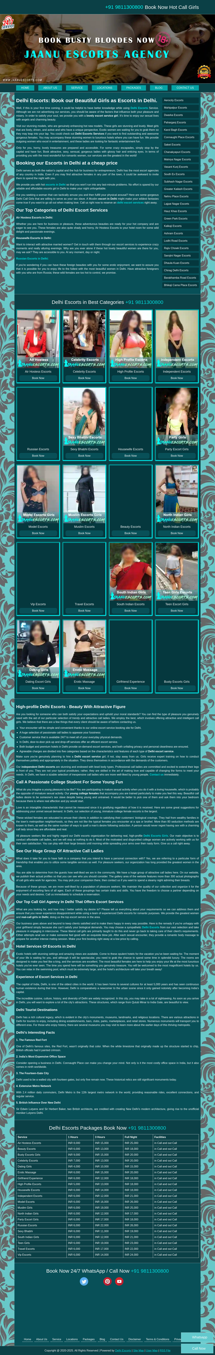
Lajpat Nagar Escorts (176, 203)
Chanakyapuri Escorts (177, 152)
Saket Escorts (172, 144)
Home (25, 87)
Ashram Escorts (173, 233)
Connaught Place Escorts (179, 137)
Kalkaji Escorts (173, 226)
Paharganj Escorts (175, 122)
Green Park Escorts (175, 218)
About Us (50, 87)
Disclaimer (134, 1339)
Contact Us (185, 87)
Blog (158, 87)
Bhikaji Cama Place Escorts (180, 285)
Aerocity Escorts (173, 100)
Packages (133, 87)
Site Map (138, 1350)
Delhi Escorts (123, 1350)
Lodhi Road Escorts (175, 240)
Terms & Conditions (157, 1339)
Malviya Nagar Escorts (177, 159)
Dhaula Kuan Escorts (176, 263)
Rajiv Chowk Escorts (176, 248)
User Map (152, 1350)
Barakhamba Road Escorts (180, 277)
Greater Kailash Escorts (178, 189)
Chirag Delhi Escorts (176, 270)
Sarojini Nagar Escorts (177, 255)
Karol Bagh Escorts (175, 129)
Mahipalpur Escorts (175, 107)
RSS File (165, 1350)
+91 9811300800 (144, 302)
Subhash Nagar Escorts (178, 181)
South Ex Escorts (174, 174)
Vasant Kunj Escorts (176, 166)
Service (77, 87)
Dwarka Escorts (173, 115)
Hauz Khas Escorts (175, 211)
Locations (104, 87)
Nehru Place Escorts (176, 196)
